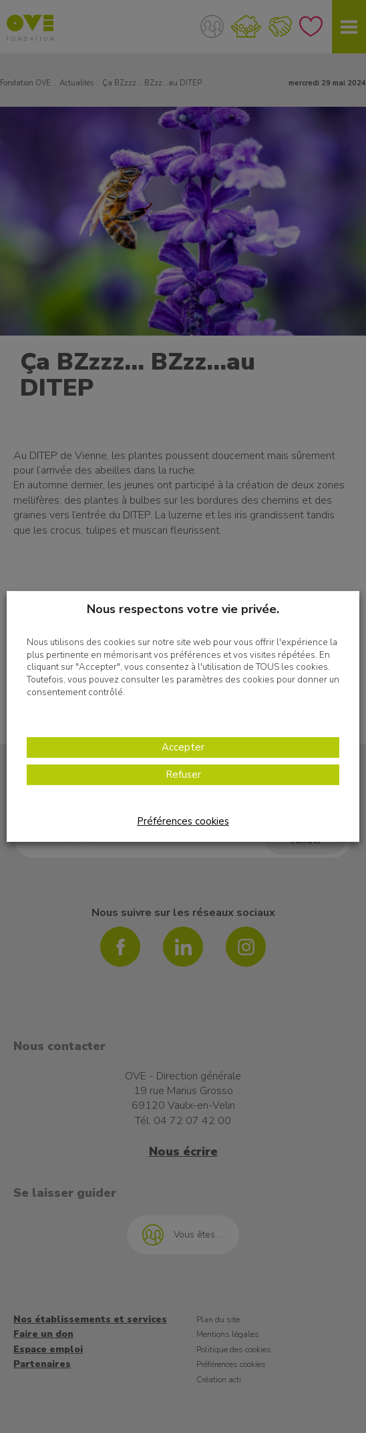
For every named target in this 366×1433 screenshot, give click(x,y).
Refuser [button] (183, 774)
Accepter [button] (183, 747)
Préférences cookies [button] (183, 821)
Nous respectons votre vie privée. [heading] (183, 609)
